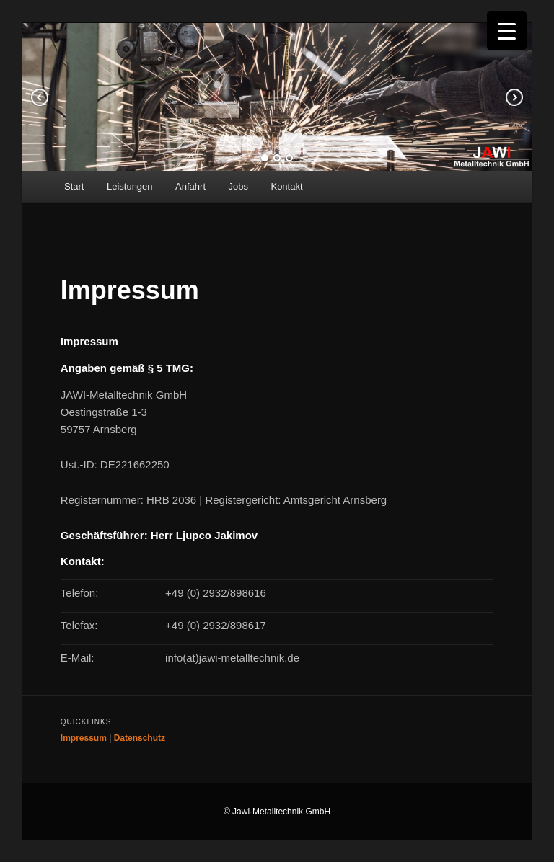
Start (74, 186)
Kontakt (286, 186)
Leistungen (130, 186)
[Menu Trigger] (507, 30)
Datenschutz (139, 738)
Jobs (238, 186)
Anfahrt (190, 186)
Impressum (84, 738)
